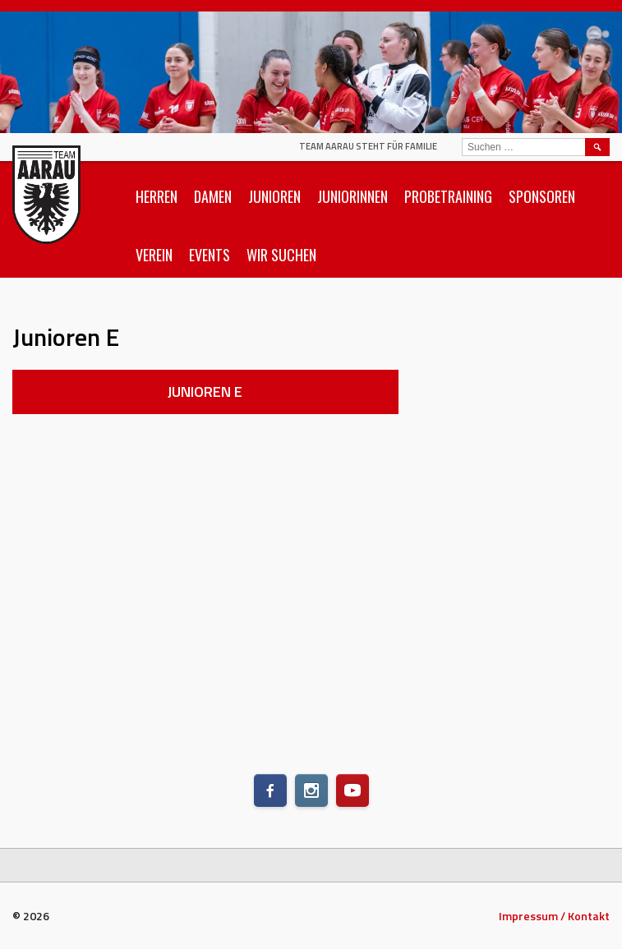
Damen (213, 196)
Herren (156, 196)
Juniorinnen (352, 196)
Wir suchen (281, 254)
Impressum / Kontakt (554, 915)
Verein (154, 254)
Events (209, 254)
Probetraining (448, 196)
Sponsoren (542, 196)
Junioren (274, 196)
